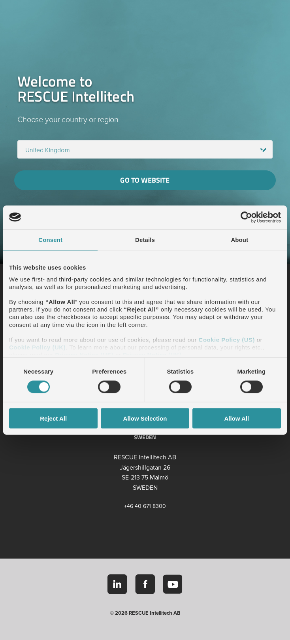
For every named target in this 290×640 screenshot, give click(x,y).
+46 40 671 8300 (145, 506)
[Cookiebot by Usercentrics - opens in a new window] (246, 217)
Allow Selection (145, 418)
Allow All (236, 418)
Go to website (144, 180)
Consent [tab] (50, 239)
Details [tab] (145, 239)
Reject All (53, 418)
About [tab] (239, 239)
